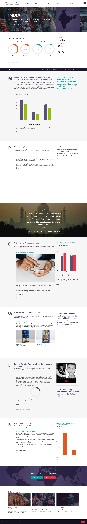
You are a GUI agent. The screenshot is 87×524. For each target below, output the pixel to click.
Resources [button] (37, 3)
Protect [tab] (48, 69)
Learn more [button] (39, 521)
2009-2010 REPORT (36, 477)
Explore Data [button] (25, 3)
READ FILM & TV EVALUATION (23, 409)
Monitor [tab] (42, 69)
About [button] (58, 3)
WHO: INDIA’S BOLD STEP (22, 450)
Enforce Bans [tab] (68, 69)
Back (9, 9)
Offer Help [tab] (55, 69)
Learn (47, 3)
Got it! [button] (83, 521)
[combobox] (76, 3)
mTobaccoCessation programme (39, 284)
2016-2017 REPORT (50, 477)
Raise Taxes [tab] (75, 69)
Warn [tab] (61, 69)
